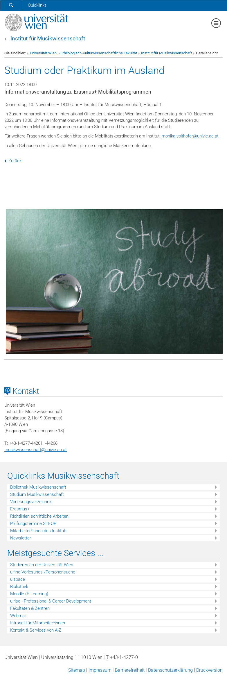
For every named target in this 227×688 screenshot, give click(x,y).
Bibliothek (19, 586)
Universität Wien (43, 53)
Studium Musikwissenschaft (37, 494)
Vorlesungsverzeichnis (31, 501)
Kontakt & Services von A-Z (35, 630)
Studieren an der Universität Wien (41, 564)
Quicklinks (37, 5)
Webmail (18, 615)
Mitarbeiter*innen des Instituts (39, 530)
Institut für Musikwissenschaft (47, 38)
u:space (17, 579)
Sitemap (76, 670)
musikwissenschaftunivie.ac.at (35, 449)
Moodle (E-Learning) (29, 593)
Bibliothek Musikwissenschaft (38, 487)
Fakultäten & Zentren (30, 608)
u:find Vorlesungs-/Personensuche (42, 572)
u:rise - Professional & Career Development (50, 601)
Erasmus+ (20, 509)
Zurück (12, 160)
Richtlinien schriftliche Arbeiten (39, 516)
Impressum (100, 670)
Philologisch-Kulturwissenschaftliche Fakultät (99, 53)
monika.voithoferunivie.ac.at (190, 136)
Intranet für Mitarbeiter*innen (37, 623)
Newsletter (20, 538)
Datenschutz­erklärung (170, 670)
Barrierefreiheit (130, 670)
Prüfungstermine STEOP (33, 523)
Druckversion (209, 670)
